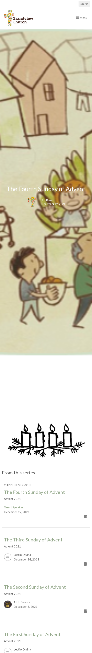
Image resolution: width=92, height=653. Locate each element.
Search (84, 3)
